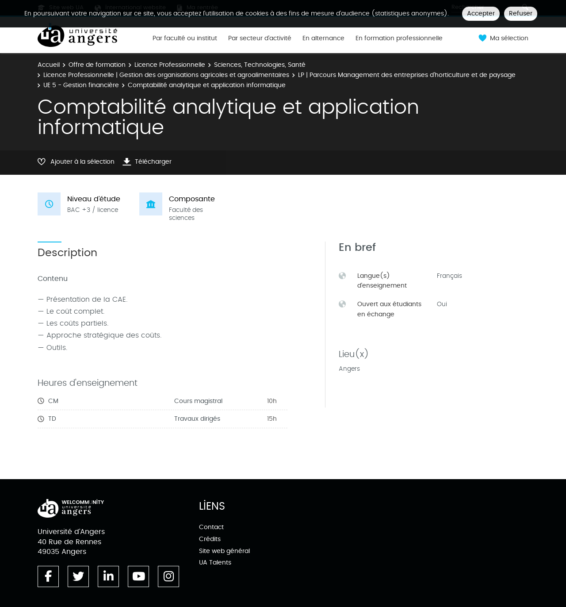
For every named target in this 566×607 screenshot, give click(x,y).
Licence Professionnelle (169, 64)
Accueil (49, 64)
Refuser (520, 13)
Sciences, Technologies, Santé (260, 64)
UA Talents (215, 562)
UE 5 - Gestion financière (81, 85)
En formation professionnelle (399, 38)
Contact (211, 527)
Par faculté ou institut (185, 38)
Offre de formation (97, 64)
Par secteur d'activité (259, 38)
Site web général (224, 551)
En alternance (323, 38)
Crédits (210, 539)
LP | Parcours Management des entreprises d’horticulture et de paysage (407, 75)
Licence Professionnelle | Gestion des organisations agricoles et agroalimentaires (166, 75)
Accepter (481, 13)
